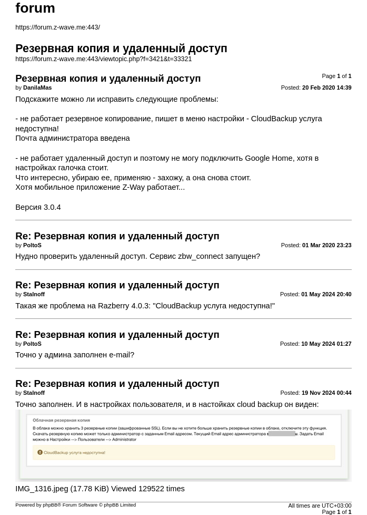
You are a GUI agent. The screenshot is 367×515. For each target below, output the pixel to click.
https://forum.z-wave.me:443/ (57, 27)
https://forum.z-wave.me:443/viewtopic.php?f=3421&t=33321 (103, 59)
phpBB (50, 505)
